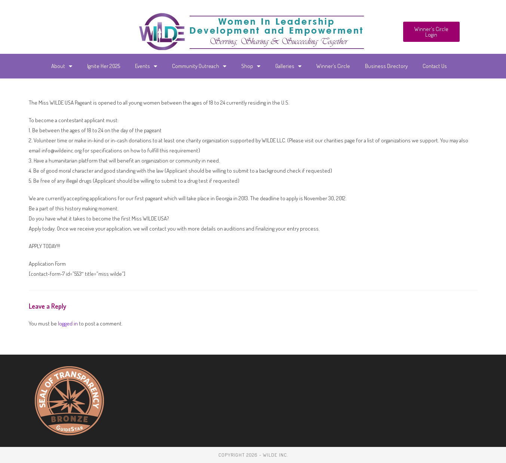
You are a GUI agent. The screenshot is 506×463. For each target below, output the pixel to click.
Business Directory (386, 66)
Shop (250, 66)
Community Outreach (199, 66)
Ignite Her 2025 (103, 66)
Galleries (288, 66)
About (61, 66)
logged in (68, 323)
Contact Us (435, 66)
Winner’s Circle (333, 66)
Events (146, 66)
